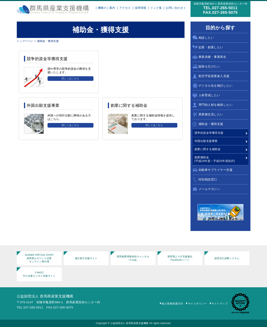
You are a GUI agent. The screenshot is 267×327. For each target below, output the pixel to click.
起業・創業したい (211, 47)
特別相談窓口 (208, 179)
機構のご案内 (106, 7)
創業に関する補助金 (208, 149)
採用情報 (140, 7)
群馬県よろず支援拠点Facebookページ (180, 258)
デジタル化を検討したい (216, 85)
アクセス (125, 7)
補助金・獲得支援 (211, 124)
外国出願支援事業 (206, 141)
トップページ (25, 41)
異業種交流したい (211, 114)
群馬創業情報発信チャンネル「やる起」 (133, 258)
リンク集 (156, 7)
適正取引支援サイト (86, 258)
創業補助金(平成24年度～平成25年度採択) (215, 159)
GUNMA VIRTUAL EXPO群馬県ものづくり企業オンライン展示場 (39, 258)
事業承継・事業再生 (212, 56)
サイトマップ (219, 303)
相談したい (206, 37)
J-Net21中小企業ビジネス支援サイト (39, 274)
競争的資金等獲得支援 (209, 132)
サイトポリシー (197, 303)
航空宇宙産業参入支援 (214, 76)
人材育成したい (209, 95)
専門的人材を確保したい (216, 104)
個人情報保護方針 (172, 303)
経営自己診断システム (226, 258)
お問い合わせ (174, 7)
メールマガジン (209, 189)
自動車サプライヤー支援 (216, 169)
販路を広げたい (209, 66)
